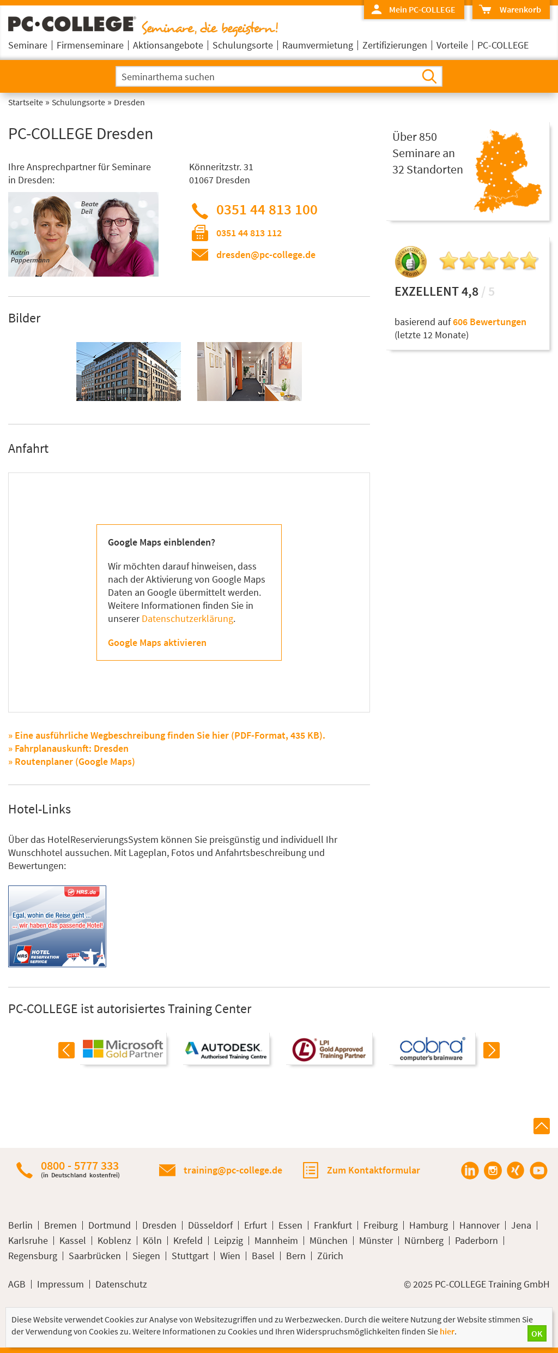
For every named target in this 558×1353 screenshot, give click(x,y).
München (329, 1240)
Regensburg (32, 1256)
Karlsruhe (28, 1240)
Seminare (27, 45)
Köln (152, 1240)
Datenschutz (121, 1284)
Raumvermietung (317, 45)
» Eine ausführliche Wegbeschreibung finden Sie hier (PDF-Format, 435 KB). (166, 735)
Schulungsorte (243, 45)
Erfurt (255, 1225)
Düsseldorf (210, 1225)
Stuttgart (190, 1256)
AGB (17, 1284)
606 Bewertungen (489, 321)
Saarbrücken (95, 1256)
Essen (290, 1225)
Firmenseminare (90, 45)
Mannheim (276, 1240)
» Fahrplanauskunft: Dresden (68, 748)
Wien (230, 1256)
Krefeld (188, 1240)
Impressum (60, 1284)
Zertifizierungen (394, 45)
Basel (263, 1256)
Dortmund (109, 1225)
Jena (521, 1225)
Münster (376, 1240)
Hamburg (428, 1225)
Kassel (72, 1240)
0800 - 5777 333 (80, 1169)
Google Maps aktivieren (157, 642)
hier (447, 1331)
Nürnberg (424, 1240)
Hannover (479, 1225)
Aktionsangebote (168, 45)
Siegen (146, 1256)
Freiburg (380, 1225)
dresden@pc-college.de (266, 254)
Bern (296, 1256)
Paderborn (476, 1240)
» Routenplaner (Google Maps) (71, 761)
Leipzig (228, 1240)
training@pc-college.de (233, 1170)
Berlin (20, 1225)
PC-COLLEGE (503, 45)
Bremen (60, 1225)
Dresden (159, 1225)
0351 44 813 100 (267, 209)
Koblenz (114, 1240)
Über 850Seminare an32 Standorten (427, 153)
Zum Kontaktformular (373, 1170)
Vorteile (452, 45)
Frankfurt (333, 1225)
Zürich (330, 1256)
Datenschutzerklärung (187, 618)
